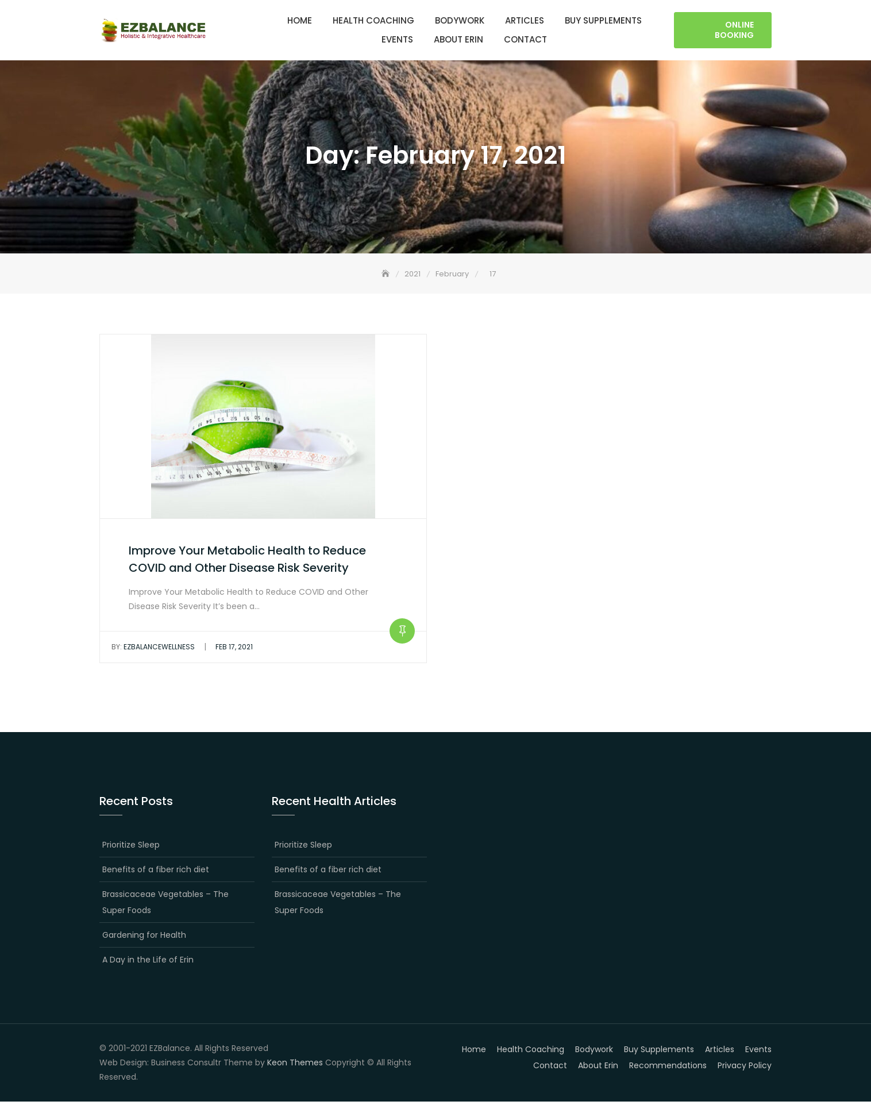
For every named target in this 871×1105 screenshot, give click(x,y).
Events (397, 40)
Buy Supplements (603, 21)
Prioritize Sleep (131, 847)
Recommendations (668, 1068)
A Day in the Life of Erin (148, 962)
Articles (524, 21)
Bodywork (459, 21)
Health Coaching (373, 21)
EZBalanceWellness (153, 650)
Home (299, 21)
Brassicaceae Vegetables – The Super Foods (165, 905)
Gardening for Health (144, 938)
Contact (525, 40)
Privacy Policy (745, 1068)
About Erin (458, 40)
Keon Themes (295, 1065)
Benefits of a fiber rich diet (155, 872)
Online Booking (734, 30)
